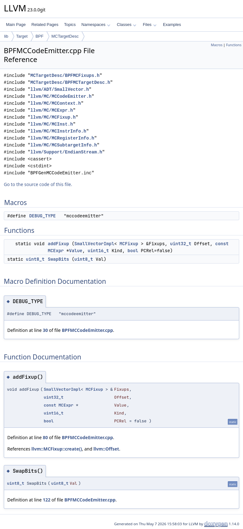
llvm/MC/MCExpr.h (51, 110)
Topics (70, 24)
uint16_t (98, 250)
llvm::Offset (106, 449)
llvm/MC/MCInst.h (51, 124)
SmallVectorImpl (94, 243)
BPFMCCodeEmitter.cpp (87, 330)
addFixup (58, 243)
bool (133, 250)
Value (75, 250)
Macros (217, 45)
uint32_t (180, 243)
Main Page (16, 24)
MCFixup (129, 243)
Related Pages (44, 24)
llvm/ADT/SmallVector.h (59, 89)
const (221, 243)
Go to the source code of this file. (38, 184)
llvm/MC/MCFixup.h (53, 117)
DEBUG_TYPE (42, 216)
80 (45, 437)
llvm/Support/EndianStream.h (66, 152)
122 (46, 500)
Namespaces (95, 24)
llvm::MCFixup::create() (56, 449)
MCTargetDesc (64, 36)
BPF (39, 36)
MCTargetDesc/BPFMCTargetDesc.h (70, 82)
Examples (172, 24)
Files (149, 24)
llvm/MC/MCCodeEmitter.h (60, 96)
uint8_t (35, 259)
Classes (126, 24)
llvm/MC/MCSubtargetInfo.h (63, 145)
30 (45, 330)
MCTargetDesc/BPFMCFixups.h (64, 75)
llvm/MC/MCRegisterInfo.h (62, 138)
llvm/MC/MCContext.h (55, 103)
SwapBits (58, 259)
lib (6, 36)
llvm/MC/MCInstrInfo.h (58, 131)
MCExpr (56, 250)
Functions (233, 45)
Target (22, 36)
